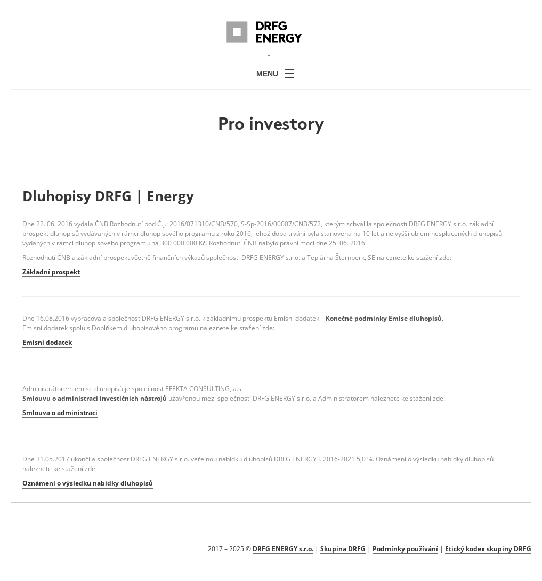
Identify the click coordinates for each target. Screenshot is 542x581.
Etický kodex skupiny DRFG (488, 548)
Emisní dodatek (47, 342)
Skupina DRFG (343, 548)
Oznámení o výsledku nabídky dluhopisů (87, 483)
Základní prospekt (51, 271)
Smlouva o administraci (60, 412)
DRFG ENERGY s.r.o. (283, 548)
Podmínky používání (405, 548)
